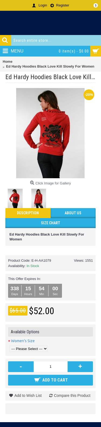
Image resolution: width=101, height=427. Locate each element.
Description (28, 213)
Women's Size (23, 341)
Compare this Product (72, 395)
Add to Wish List (27, 395)
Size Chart (50, 223)
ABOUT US (73, 213)
